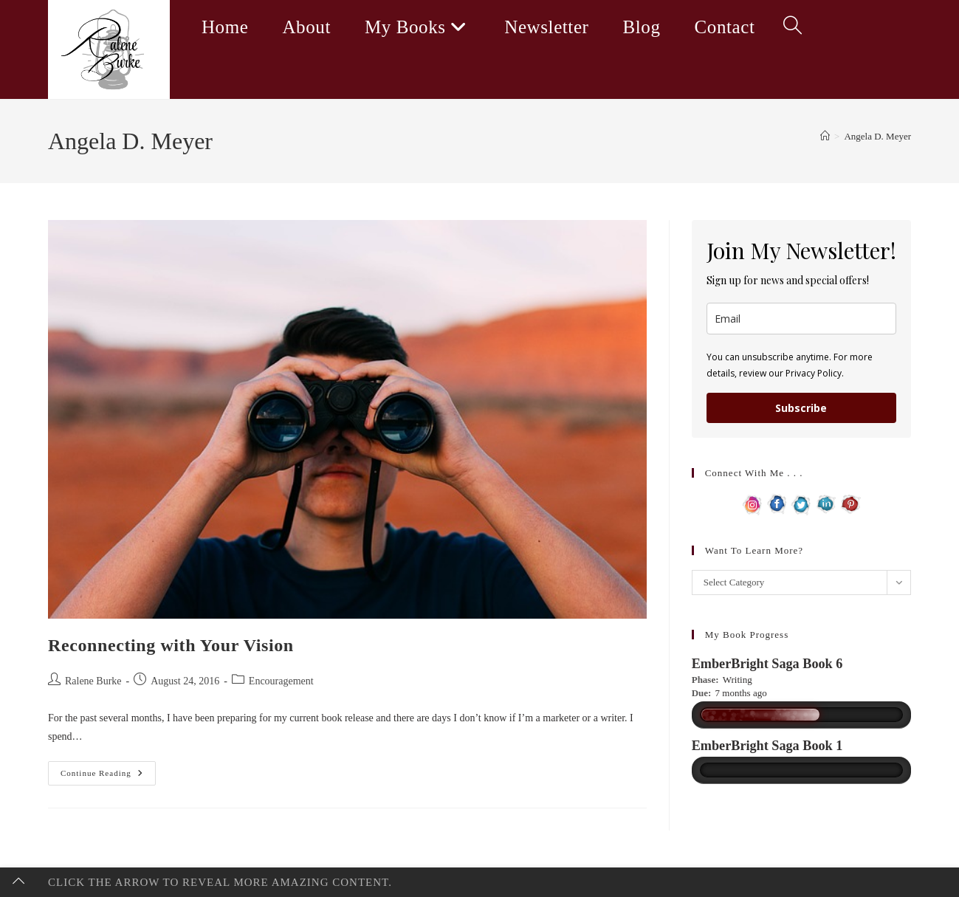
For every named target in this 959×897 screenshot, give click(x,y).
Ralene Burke (93, 681)
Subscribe (801, 408)
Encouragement (281, 681)
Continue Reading (108, 777)
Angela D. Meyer (877, 136)
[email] (801, 318)
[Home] (825, 136)
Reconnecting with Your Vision (171, 645)
